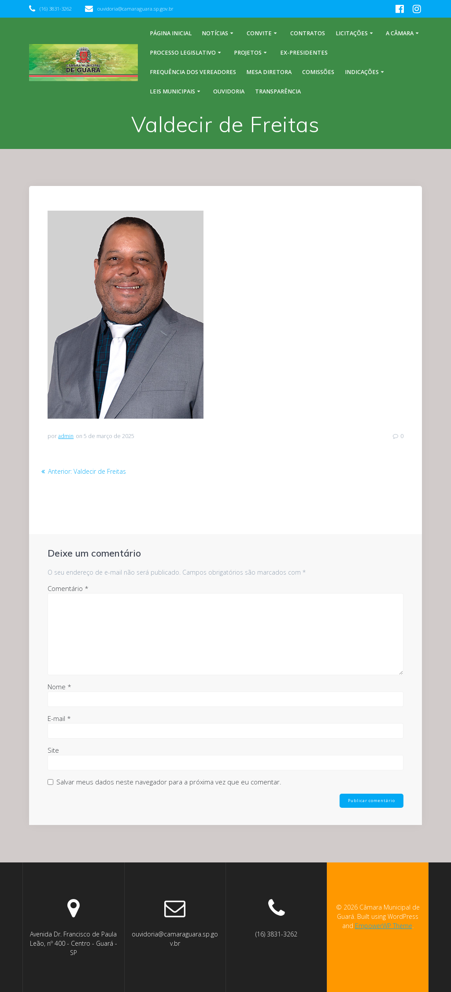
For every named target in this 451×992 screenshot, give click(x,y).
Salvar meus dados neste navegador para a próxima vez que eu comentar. (168, 781)
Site (53, 750)
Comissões (318, 72)
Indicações (362, 72)
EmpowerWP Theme (383, 925)
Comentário (68, 588)
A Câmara (400, 33)
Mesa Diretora (269, 72)
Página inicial (171, 33)
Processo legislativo (183, 52)
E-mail (59, 718)
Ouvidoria (228, 91)
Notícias (215, 33)
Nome (59, 686)
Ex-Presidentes (304, 52)
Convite (259, 33)
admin (66, 436)
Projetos (248, 52)
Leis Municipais (172, 91)
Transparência (278, 91)
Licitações (352, 33)
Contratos (307, 33)
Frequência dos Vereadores (193, 72)
